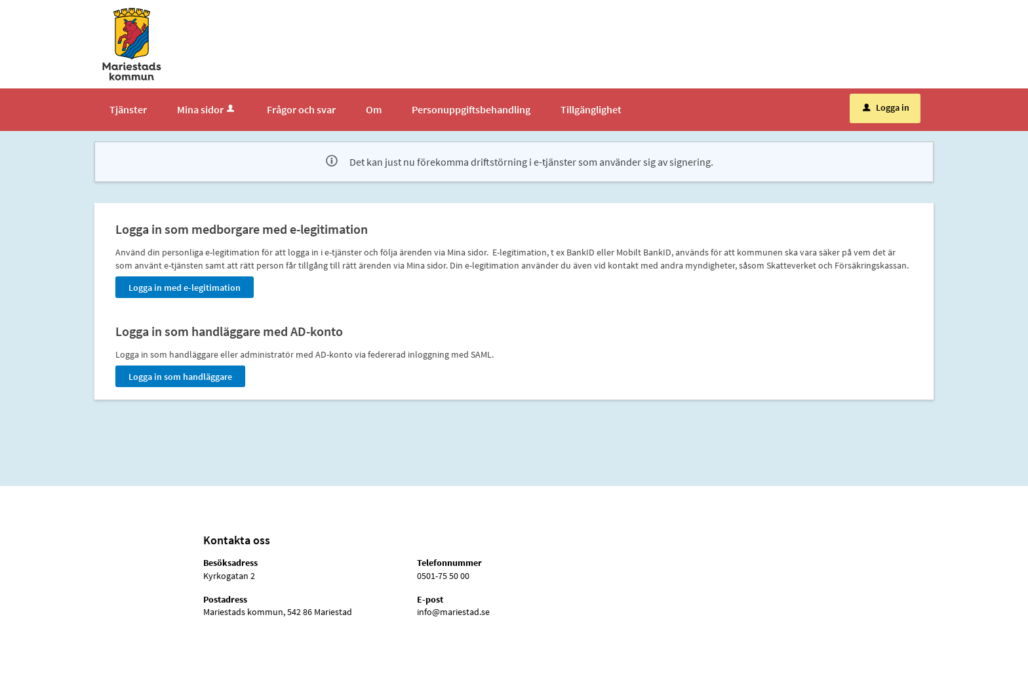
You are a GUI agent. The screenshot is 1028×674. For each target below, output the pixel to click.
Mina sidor (207, 109)
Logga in (886, 107)
